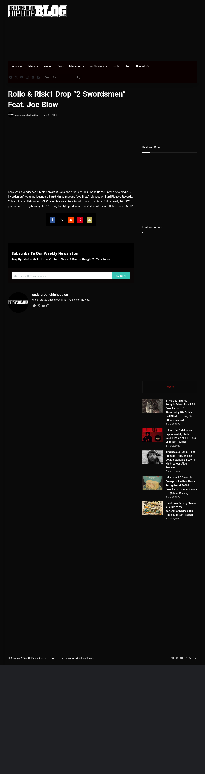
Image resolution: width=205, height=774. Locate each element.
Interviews (75, 66)
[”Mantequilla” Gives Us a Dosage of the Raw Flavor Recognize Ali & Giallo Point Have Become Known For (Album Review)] (152, 483)
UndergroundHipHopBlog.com (80, 658)
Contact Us (142, 66)
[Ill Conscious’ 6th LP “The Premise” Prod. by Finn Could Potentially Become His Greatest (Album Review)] (152, 457)
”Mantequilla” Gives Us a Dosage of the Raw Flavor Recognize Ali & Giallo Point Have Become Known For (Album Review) (181, 485)
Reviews (47, 66)
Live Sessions (97, 66)
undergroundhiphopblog (27, 115)
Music (31, 66)
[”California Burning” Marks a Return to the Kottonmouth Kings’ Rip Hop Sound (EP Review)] (152, 508)
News (61, 66)
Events (115, 66)
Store (128, 66)
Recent (169, 386)
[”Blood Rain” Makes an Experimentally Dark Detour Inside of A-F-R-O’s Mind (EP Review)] (152, 435)
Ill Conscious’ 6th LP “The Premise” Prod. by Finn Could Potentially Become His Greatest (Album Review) (181, 459)
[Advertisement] (139, 30)
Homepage (17, 66)
